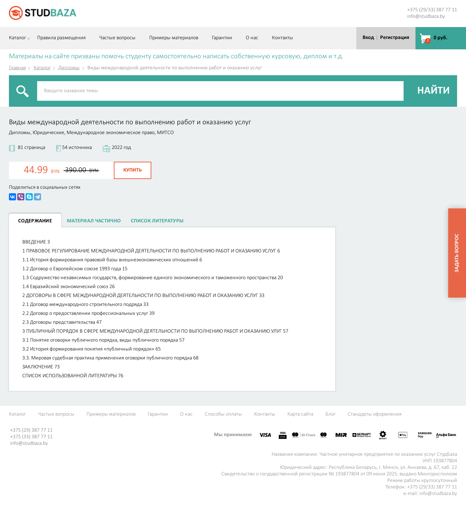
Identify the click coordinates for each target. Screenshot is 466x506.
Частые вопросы (117, 38)
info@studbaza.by (426, 16)
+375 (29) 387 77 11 (31, 430)
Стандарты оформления (375, 414)
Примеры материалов (173, 38)
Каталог (17, 38)
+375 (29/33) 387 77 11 (432, 10)
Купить (132, 170)
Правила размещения (61, 38)
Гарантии (222, 38)
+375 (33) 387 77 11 (31, 437)
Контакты (282, 38)
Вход (368, 37)
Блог (330, 414)
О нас (252, 38)
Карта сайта (300, 414)
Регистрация (394, 37)
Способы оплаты (223, 414)
